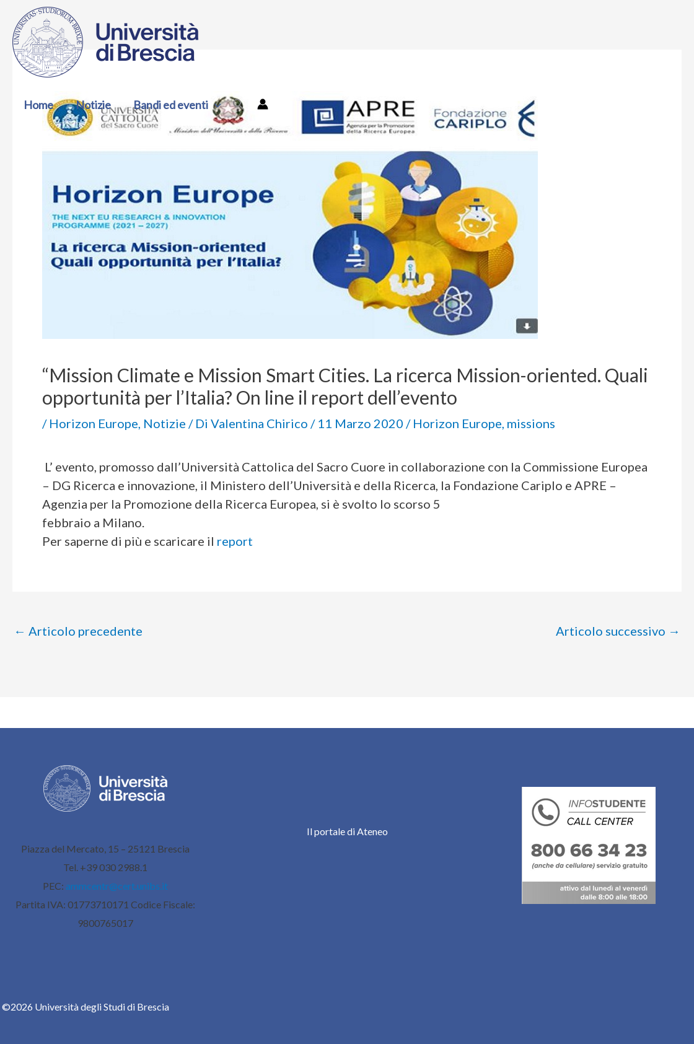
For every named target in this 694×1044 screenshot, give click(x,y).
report (235, 540)
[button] (214, 104)
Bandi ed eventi (177, 105)
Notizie (93, 105)
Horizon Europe (93, 423)
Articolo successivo (618, 630)
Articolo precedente (78, 630)
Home (38, 105)
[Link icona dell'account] (262, 104)
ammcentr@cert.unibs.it (117, 886)
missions (531, 423)
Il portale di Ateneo (347, 831)
